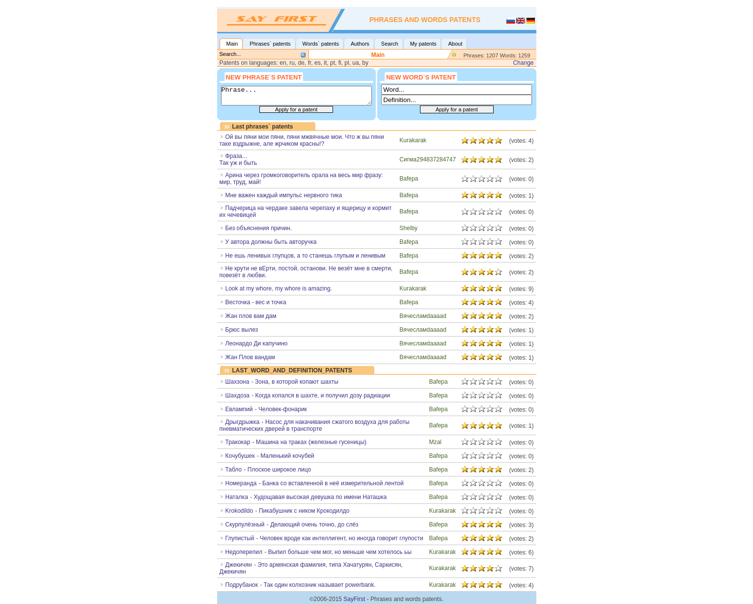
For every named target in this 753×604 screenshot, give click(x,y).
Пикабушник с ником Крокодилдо (304, 510)
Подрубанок (241, 584)
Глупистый (239, 538)
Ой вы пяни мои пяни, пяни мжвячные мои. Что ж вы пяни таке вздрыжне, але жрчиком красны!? (302, 140)
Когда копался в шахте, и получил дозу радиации (322, 395)
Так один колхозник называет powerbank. (320, 584)
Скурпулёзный (245, 524)
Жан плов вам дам (251, 316)
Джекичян (238, 564)
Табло (233, 469)
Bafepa (408, 178)
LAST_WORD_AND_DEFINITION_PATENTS (292, 370)
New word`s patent (421, 76)
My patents (423, 44)
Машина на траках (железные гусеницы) (311, 442)
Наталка (236, 497)
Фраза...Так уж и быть (238, 159)
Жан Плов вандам (250, 357)
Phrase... (296, 95)
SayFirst (354, 599)
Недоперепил (243, 552)
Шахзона (237, 381)
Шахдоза (237, 395)
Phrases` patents (270, 44)
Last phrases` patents (262, 126)
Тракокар (238, 442)
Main (232, 44)
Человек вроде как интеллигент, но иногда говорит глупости (341, 538)
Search (389, 44)
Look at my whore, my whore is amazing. (278, 288)
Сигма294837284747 (427, 159)
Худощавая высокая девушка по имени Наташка (320, 497)
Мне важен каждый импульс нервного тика (283, 195)
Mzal (435, 442)
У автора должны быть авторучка (271, 241)
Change (523, 62)
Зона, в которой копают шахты (296, 381)
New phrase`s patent (264, 76)
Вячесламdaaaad (422, 316)
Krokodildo (239, 510)
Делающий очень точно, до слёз (314, 524)
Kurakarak (412, 140)
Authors (360, 44)
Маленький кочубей (287, 455)
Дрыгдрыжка (242, 422)
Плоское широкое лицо (279, 469)
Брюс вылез (241, 329)
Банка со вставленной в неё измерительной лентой (333, 483)
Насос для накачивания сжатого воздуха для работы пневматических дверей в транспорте (315, 425)
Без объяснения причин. (258, 228)
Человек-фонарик (282, 409)
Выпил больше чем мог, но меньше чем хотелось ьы (340, 552)
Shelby (408, 228)
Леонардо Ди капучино (256, 343)
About (455, 44)
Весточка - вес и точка (255, 302)
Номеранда (241, 483)
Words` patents (321, 44)
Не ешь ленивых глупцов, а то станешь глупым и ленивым (305, 255)
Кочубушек (240, 455)
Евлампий (239, 409)
